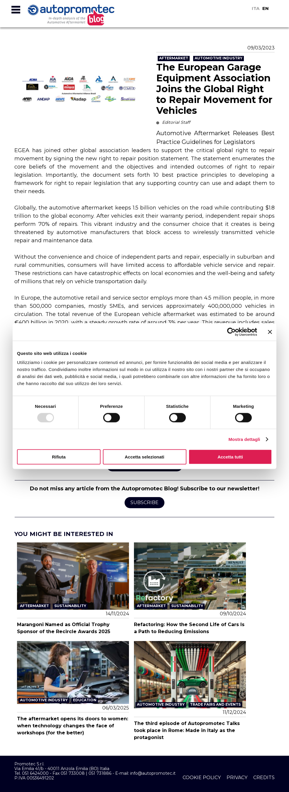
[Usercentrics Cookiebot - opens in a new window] (231, 331)
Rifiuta (59, 456)
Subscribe (144, 502)
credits (264, 777)
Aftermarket (173, 58)
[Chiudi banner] (270, 332)
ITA (255, 8)
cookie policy (202, 777)
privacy (237, 777)
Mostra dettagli (244, 439)
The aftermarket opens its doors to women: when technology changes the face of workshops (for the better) (72, 726)
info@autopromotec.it (153, 773)
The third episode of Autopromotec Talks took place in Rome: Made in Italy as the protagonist (187, 730)
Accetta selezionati (144, 456)
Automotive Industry (218, 58)
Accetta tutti (230, 456)
